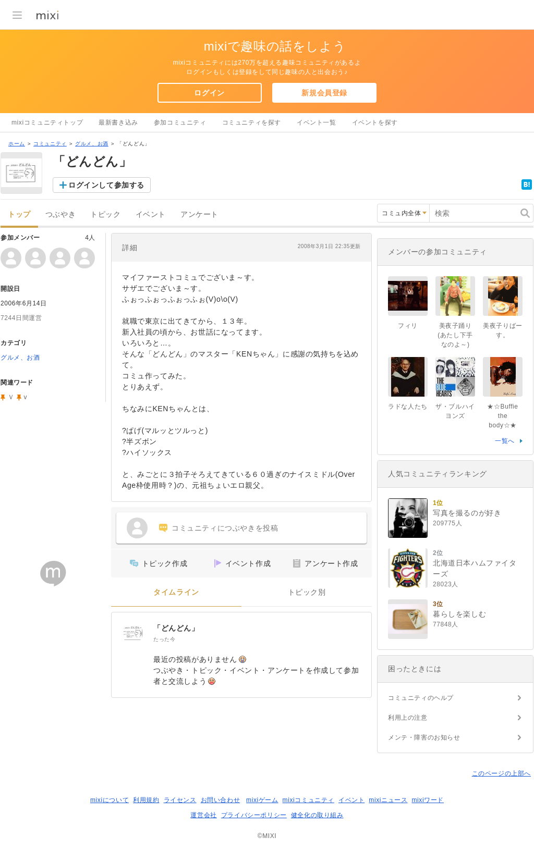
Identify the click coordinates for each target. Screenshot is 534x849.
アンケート (199, 214)
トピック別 (307, 592)
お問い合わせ (220, 800)
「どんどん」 (176, 628)
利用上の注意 (408, 717)
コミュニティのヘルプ (421, 698)
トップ (19, 214)
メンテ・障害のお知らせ (424, 737)
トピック (105, 214)
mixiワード (427, 800)
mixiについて (109, 800)
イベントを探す (375, 122)
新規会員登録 (324, 93)
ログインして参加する (106, 185)
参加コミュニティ (180, 122)
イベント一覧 (316, 122)
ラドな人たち (408, 406)
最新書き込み (118, 122)
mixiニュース (388, 800)
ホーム (16, 143)
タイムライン (176, 592)
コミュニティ (50, 143)
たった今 (164, 639)
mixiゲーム (262, 800)
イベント (151, 214)
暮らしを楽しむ (459, 614)
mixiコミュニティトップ (47, 122)
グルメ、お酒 (91, 143)
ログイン (209, 93)
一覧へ (505, 441)
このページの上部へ (501, 773)
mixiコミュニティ (308, 800)
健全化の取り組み (317, 815)
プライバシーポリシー (254, 815)
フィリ (408, 325)
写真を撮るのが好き (467, 513)
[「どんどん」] (132, 633)
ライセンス (180, 800)
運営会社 (203, 815)
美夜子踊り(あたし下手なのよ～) (455, 335)
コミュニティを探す (251, 122)
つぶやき (60, 214)
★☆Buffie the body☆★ (502, 416)
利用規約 (146, 800)
